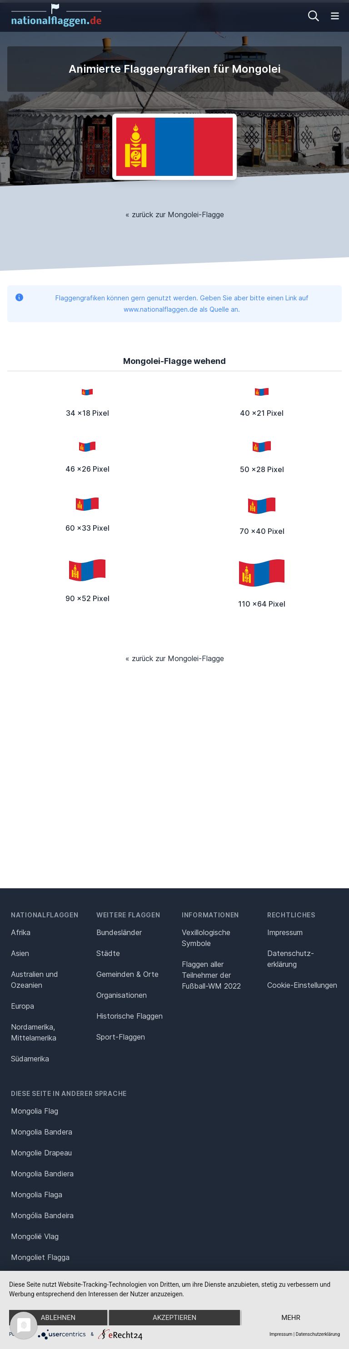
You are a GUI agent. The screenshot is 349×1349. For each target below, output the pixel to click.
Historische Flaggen (129, 1015)
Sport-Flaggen (120, 1036)
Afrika (20, 932)
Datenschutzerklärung (318, 1334)
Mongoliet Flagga (40, 1257)
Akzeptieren (174, 1318)
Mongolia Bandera (41, 1131)
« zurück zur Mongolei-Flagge (174, 214)
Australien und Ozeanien (34, 980)
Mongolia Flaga (36, 1194)
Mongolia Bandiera (42, 1173)
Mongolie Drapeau (41, 1152)
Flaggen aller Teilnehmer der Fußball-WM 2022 (211, 975)
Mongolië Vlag (35, 1236)
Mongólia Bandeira (42, 1215)
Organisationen (121, 995)
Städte (108, 953)
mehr (290, 1318)
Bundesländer (119, 932)
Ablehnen (58, 1318)
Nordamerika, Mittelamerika (33, 1032)
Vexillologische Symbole (206, 938)
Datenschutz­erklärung (290, 959)
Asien (20, 953)
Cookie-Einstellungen (302, 985)
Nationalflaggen (45, 915)
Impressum (285, 932)
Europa (22, 1006)
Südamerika (30, 1058)
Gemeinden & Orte (127, 974)
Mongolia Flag (34, 1110)
